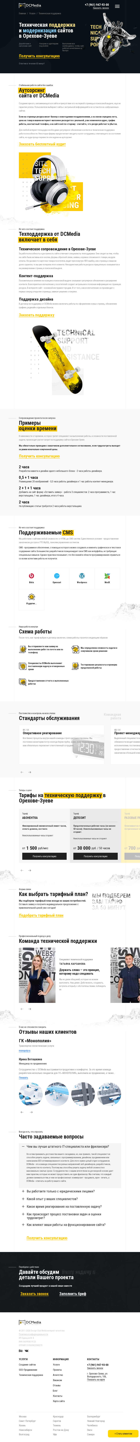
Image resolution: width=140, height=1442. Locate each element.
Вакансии (57, 1380)
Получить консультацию (44, 856)
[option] (64, 745)
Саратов (57, 1421)
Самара (90, 1434)
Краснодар (58, 1416)
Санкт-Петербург (27, 1421)
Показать (23, 1077)
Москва (22, 1416)
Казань (22, 1425)
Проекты (57, 1369)
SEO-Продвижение (28, 1369)
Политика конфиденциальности (33, 1334)
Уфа (55, 1434)
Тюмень (57, 1425)
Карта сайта (59, 1401)
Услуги (56, 1364)
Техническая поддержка (31, 1375)
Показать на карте (96, 1379)
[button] (22, 772)
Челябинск (92, 1425)
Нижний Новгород (96, 1421)
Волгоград (24, 1434)
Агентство (58, 1375)
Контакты (57, 1395)
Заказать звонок (101, 8)
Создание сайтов (27, 1364)
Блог (55, 1390)
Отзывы (57, 1385)
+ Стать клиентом (123, 1433)
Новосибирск (25, 1430)
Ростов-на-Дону (61, 1430)
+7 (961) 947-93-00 (97, 5)
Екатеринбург (93, 1416)
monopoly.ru (24, 1050)
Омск (89, 1430)
